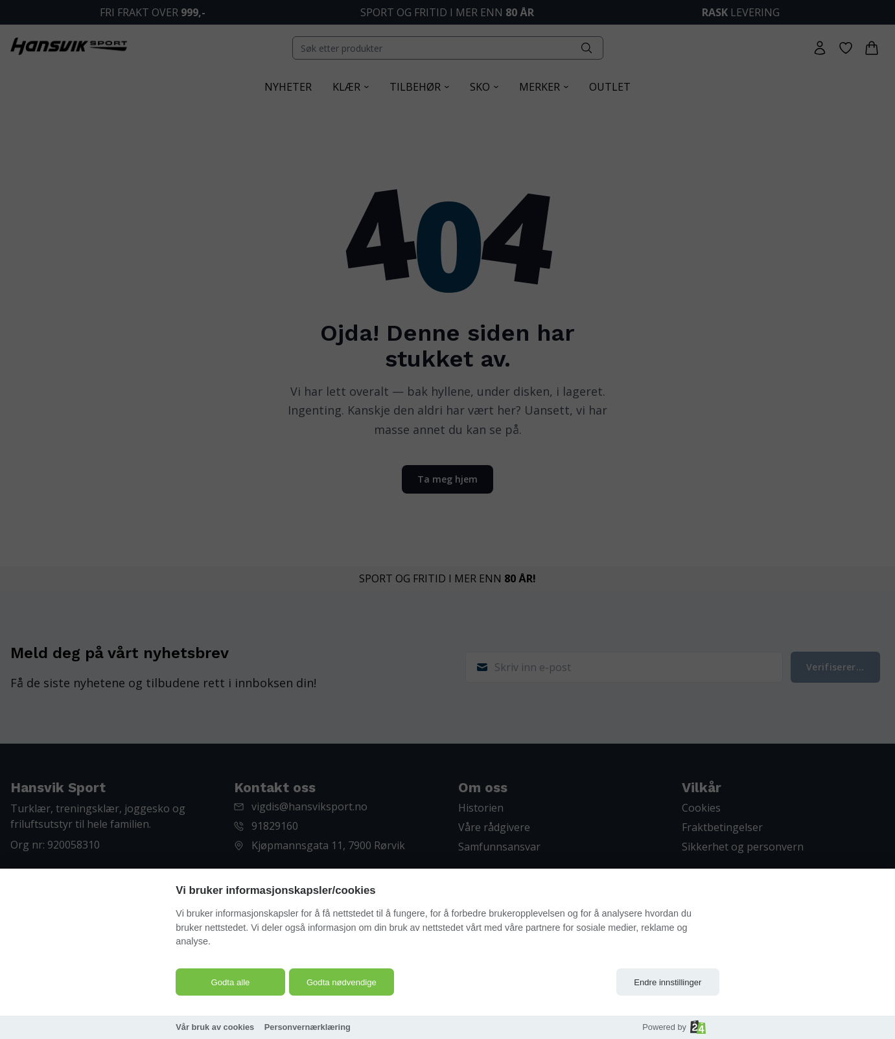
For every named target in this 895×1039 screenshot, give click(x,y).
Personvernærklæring (307, 1027)
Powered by (674, 1027)
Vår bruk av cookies (215, 1027)
